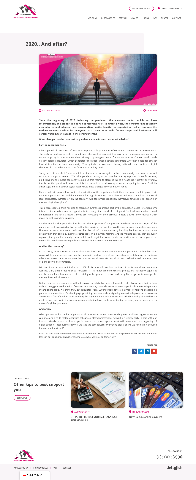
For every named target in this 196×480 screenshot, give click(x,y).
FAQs (154, 18)
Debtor (164, 18)
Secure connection (171, 8)
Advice (136, 18)
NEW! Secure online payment (145, 417)
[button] (134, 351)
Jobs (146, 18)
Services (123, 18)
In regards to (108, 18)
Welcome (92, 18)
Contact (176, 18)
